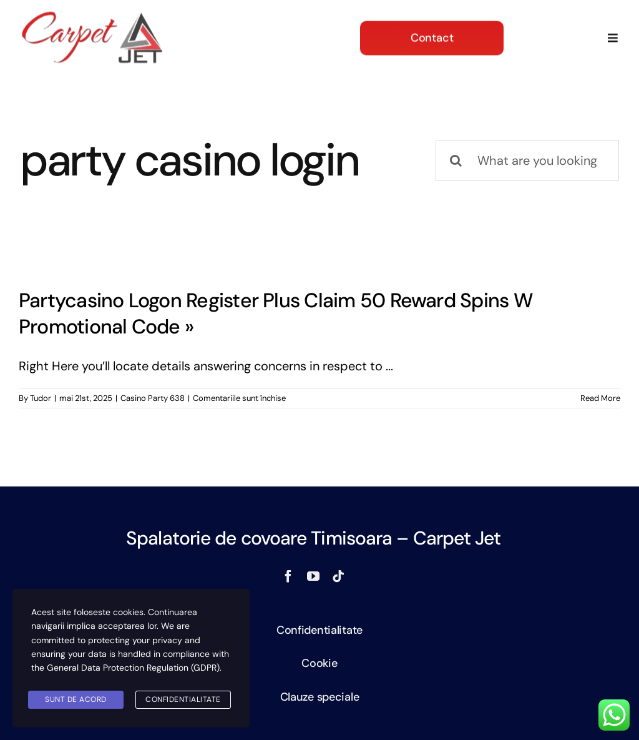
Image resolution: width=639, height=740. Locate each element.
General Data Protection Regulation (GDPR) (133, 667)
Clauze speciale (319, 696)
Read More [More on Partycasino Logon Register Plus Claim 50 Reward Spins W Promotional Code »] (600, 398)
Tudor (40, 398)
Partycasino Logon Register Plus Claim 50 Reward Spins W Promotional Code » (275, 313)
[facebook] (288, 576)
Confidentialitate (319, 630)
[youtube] (313, 576)
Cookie (319, 663)
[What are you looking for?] (527, 160)
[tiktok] (338, 576)
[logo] (92, 15)
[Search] (456, 160)
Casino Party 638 (152, 398)
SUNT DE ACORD (76, 699)
